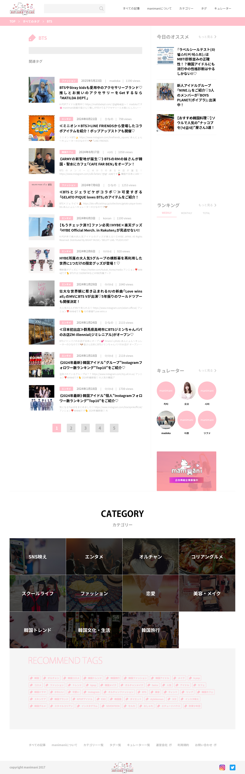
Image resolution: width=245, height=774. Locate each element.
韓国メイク (110, 685)
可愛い (76, 692)
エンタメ (66, 119)
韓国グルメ (40, 706)
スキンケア (40, 699)
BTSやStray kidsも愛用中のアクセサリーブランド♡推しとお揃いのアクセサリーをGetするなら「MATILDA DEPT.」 (101, 92)
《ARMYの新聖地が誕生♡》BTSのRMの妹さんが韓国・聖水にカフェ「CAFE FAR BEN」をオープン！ (101, 161)
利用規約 (183, 745)
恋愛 (150, 593)
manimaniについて (159, 8)
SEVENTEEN (113, 706)
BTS (49, 21)
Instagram (94, 692)
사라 (110, 152)
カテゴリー (186, 8)
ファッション (69, 80)
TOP (12, 21)
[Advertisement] (186, 167)
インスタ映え (192, 699)
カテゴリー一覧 (93, 745)
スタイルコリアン (64, 706)
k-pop (197, 678)
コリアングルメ (207, 556)
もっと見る (205, 37)
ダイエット (135, 699)
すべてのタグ (31, 21)
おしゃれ (148, 706)
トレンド (77, 685)
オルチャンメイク (134, 685)
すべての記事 (131, 8)
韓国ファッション (137, 678)
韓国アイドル (162, 678)
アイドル (184, 685)
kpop (93, 685)
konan (107, 218)
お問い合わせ (203, 745)
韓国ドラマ (40, 692)
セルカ (131, 706)
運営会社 (161, 745)
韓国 (36, 678)
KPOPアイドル (84, 699)
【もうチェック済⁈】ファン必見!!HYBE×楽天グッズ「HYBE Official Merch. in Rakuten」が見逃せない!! (101, 227)
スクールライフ (38, 593)
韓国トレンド (37, 630)
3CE (174, 699)
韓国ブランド (61, 699)
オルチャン (150, 556)
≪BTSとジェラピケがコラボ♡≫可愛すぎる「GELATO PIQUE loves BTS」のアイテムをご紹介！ (101, 194)
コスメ (37, 685)
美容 (157, 692)
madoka (114, 80)
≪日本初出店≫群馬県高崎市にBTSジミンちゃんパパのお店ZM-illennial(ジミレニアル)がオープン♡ (101, 332)
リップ (189, 692)
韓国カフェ (67, 152)
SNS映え (38, 556)
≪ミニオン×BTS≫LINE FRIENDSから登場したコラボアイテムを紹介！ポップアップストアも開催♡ (101, 128)
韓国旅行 (150, 630)
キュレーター (222, 8)
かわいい (59, 692)
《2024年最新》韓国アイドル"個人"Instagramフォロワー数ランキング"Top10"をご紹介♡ (101, 398)
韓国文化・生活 (94, 630)
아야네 (107, 251)
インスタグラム (89, 706)
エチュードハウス (171, 706)
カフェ (201, 685)
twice (155, 685)
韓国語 (117, 699)
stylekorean (156, 699)
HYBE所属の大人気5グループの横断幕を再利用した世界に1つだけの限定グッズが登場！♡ (101, 260)
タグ (204, 8)
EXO (103, 699)
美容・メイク (207, 593)
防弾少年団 (194, 706)
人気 (169, 685)
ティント (172, 692)
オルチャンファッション (120, 692)
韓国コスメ (73, 678)
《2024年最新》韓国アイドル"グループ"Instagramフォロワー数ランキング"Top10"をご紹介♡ (101, 365)
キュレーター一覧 (138, 745)
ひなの (109, 119)
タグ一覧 (115, 745)
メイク (181, 678)
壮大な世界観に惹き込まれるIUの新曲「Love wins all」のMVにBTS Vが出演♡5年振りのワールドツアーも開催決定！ (101, 296)
